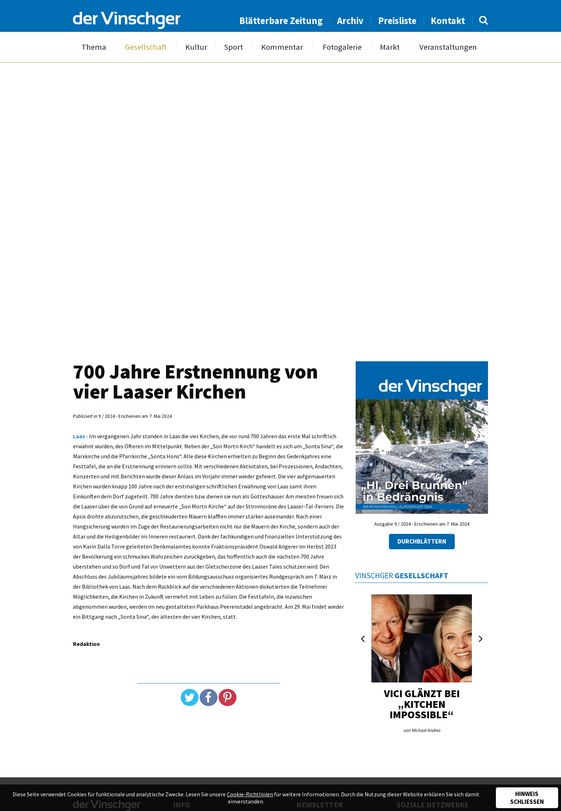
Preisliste (397, 20)
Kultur (196, 47)
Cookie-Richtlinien (250, 794)
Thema (94, 47)
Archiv (350, 20)
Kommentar (282, 47)
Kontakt (448, 20)
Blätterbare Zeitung (281, 20)
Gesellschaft (146, 47)
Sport (233, 47)
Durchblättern (421, 541)
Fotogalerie (342, 47)
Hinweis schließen (527, 798)
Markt (390, 47)
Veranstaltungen (448, 47)
